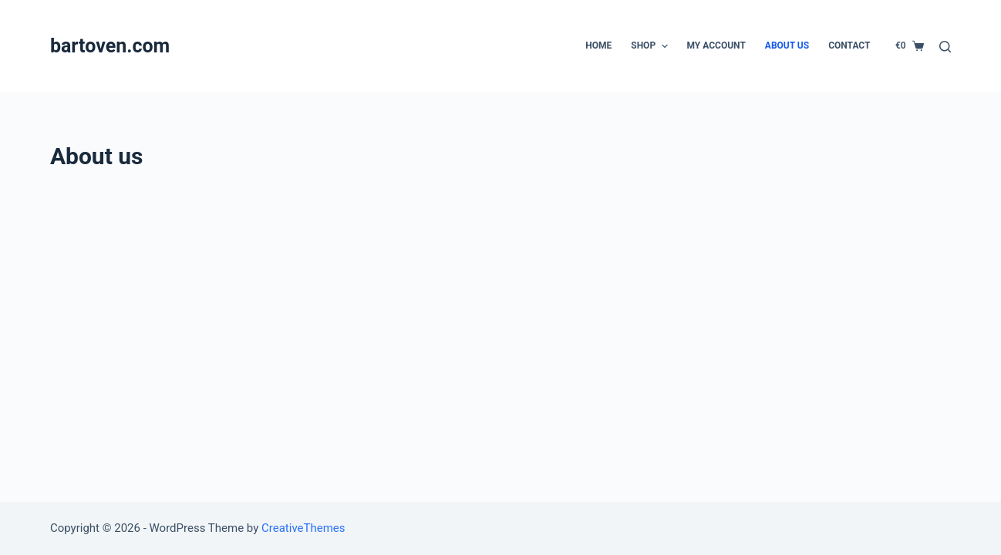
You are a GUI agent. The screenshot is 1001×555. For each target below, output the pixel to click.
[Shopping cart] (909, 46)
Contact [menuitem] (849, 45)
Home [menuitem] (598, 45)
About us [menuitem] (787, 45)
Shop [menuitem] (651, 46)
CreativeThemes (303, 528)
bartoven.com (110, 46)
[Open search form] (945, 46)
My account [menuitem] (716, 45)
